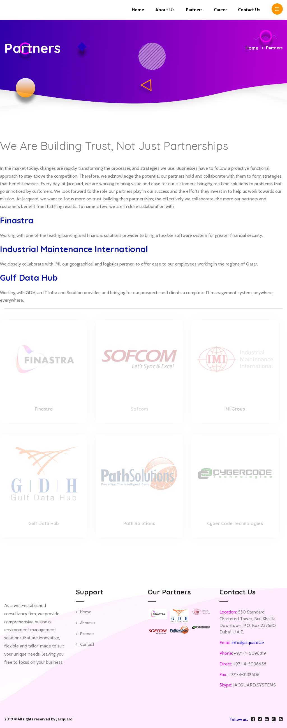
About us (87, 622)
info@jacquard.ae (248, 642)
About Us (165, 9)
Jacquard (64, 719)
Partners (194, 9)
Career (220, 9)
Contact (87, 644)
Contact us (249, 9)
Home (138, 9)
